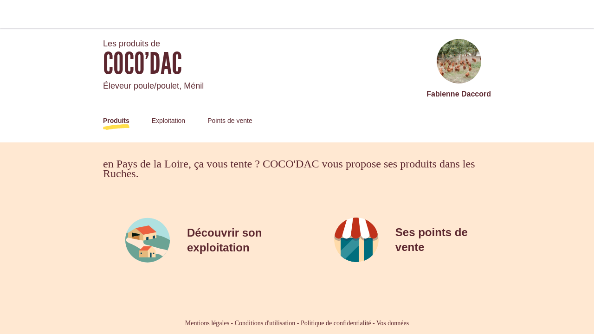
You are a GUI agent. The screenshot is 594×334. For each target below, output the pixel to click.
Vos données (392, 323)
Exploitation (168, 120)
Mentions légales (207, 323)
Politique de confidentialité (336, 323)
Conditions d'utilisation (265, 323)
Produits (116, 120)
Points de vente (229, 120)
